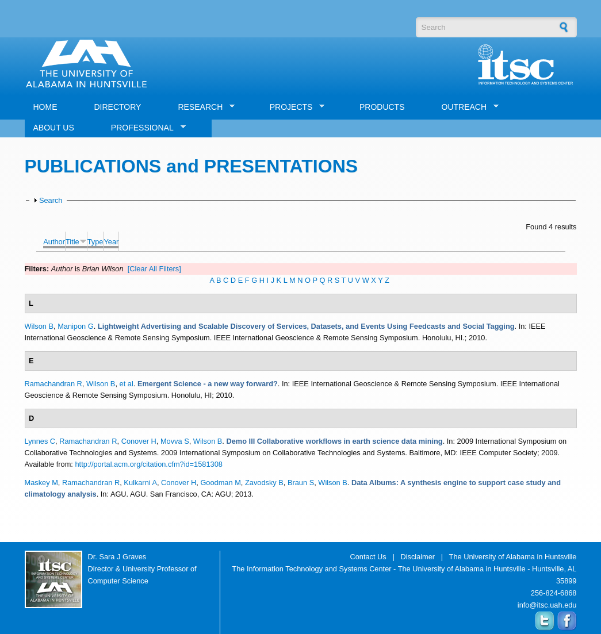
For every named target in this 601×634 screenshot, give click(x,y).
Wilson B (39, 326)
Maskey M (41, 482)
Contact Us (368, 556)
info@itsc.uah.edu (547, 605)
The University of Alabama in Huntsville (513, 556)
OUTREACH (466, 107)
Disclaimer (417, 556)
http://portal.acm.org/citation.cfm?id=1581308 (148, 464)
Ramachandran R (53, 383)
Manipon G (76, 326)
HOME (45, 107)
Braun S (301, 482)
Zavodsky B (264, 482)
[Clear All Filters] (154, 268)
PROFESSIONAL (144, 128)
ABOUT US (53, 127)
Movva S (174, 441)
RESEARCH (202, 107)
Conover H (138, 441)
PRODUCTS (382, 107)
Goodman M (220, 482)
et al (126, 383)
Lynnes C (40, 441)
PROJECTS (293, 107)
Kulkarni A (140, 482)
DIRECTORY (117, 107)
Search (51, 200)
